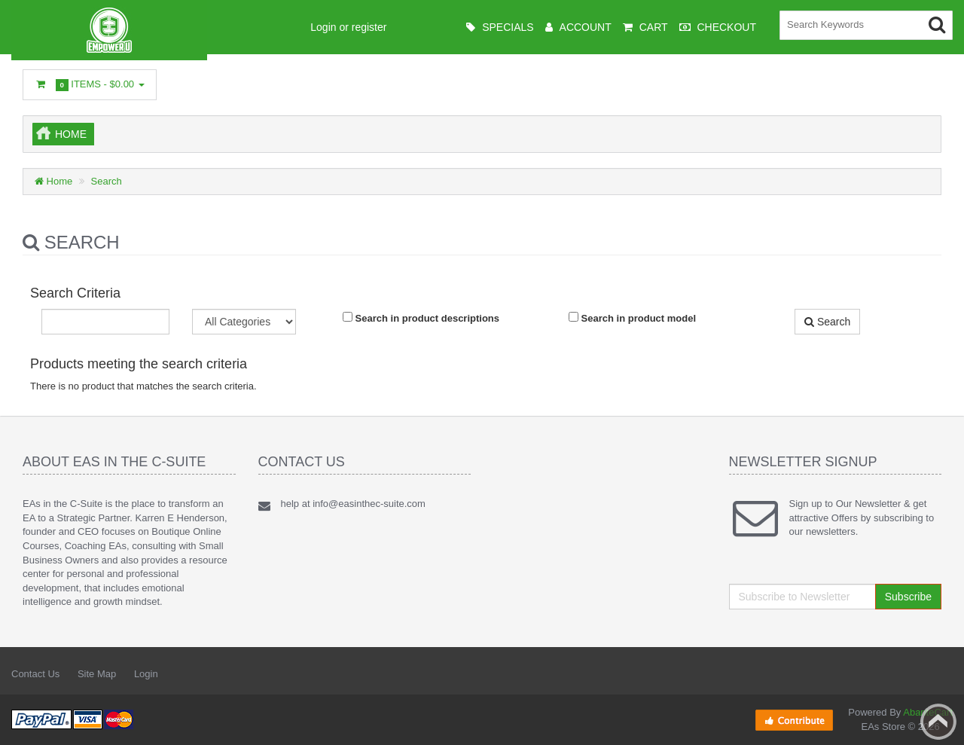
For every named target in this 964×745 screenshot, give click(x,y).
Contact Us (35, 673)
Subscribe (908, 597)
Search (106, 181)
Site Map (97, 673)
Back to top (938, 721)
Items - (90, 84)
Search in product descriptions (421, 318)
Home (71, 134)
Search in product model (632, 318)
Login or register (348, 27)
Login (146, 673)
